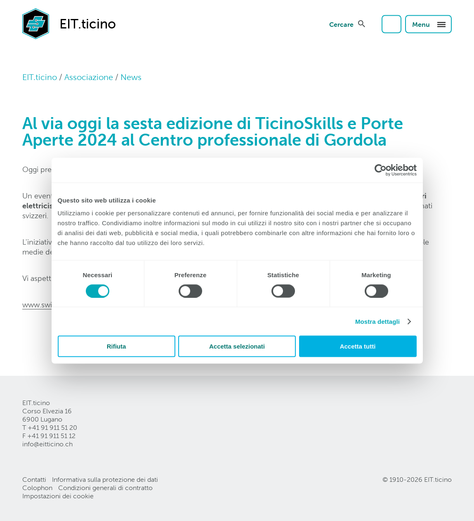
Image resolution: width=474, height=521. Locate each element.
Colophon (37, 487)
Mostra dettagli (377, 321)
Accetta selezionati (237, 346)
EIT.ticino (39, 77)
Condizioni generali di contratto (105, 487)
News (130, 77)
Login (391, 24)
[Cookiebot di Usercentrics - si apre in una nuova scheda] (380, 170)
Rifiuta (116, 346)
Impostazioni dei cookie (58, 496)
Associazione (88, 77)
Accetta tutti (358, 346)
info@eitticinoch (47, 444)
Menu (429, 24)
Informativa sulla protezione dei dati (105, 479)
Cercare (341, 24)
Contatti (34, 479)
